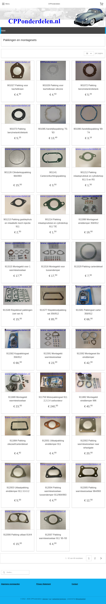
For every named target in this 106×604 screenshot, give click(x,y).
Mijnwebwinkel (80, 599)
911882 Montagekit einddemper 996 (88, 399)
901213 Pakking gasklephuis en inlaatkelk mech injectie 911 (18, 223)
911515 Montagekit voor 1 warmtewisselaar (17, 268)
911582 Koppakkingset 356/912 (17, 355)
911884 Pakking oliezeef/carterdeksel (17, 442)
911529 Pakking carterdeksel (88, 266)
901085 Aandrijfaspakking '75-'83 (53, 131)
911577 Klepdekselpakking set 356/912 (53, 312)
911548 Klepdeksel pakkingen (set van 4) (17, 312)
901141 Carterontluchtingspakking (53, 174)
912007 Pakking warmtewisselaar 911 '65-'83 (53, 536)
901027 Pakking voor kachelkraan (17, 87)
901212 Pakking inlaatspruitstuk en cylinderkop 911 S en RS (88, 176)
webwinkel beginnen (59, 599)
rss (50, 599)
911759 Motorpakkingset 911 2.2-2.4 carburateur (53, 399)
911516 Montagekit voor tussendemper (53, 268)
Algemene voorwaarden (10, 584)
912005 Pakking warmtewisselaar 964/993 (88, 489)
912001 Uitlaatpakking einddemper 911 (53, 442)
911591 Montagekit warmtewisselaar (53, 355)
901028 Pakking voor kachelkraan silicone (53, 87)
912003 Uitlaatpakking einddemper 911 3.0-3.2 (17, 489)
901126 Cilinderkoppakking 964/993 (17, 174)
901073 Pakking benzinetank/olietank (18, 131)
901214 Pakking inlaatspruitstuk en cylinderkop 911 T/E (53, 223)
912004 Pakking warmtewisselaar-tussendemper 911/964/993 (53, 491)
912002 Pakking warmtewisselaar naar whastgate (88, 444)
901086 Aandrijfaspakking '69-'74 (88, 131)
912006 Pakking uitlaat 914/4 (17, 535)
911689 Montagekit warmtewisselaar (17, 399)
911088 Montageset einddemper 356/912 (88, 221)
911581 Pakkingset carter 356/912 (88, 312)
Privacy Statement (43, 584)
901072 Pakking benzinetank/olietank (88, 87)
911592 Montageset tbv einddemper (88, 355)
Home (3, 30)
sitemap (45, 599)
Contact (75, 584)
